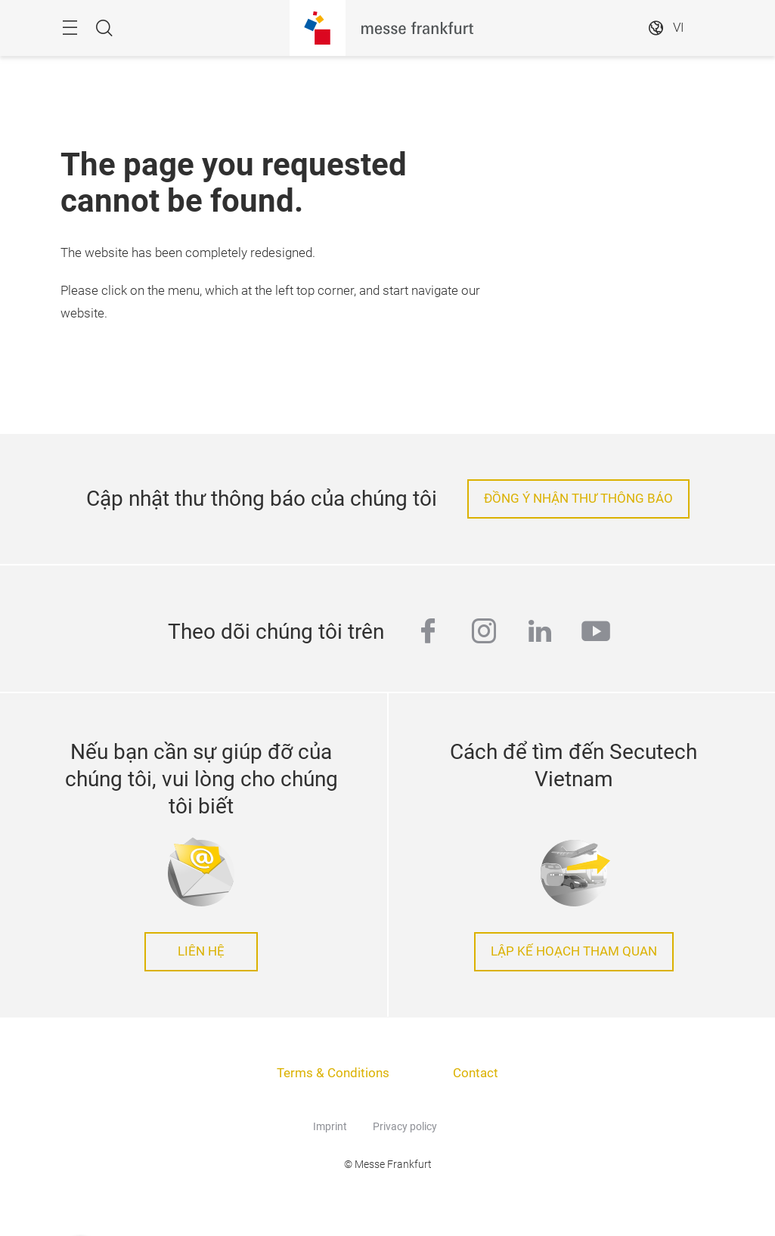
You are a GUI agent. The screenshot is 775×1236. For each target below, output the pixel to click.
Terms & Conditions (333, 1073)
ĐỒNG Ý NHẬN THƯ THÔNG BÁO (578, 498)
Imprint (330, 1126)
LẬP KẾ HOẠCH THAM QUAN (574, 951)
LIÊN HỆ (201, 951)
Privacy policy (405, 1126)
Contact (475, 1073)
